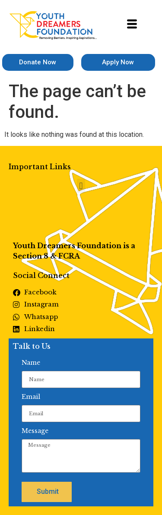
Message (35, 431)
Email (31, 397)
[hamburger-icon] (132, 25)
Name (31, 363)
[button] (81, 186)
